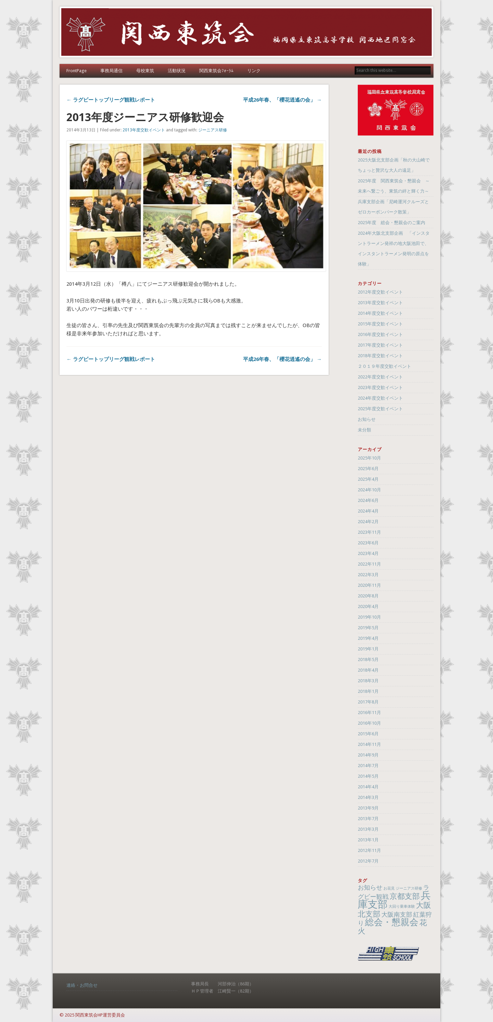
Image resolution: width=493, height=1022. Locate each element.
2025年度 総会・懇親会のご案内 (391, 222)
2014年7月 (368, 765)
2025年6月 (368, 468)
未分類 (364, 429)
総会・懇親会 (391, 922)
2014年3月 (368, 797)
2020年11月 (369, 585)
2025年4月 (368, 479)
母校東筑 (145, 70)
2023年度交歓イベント (380, 387)
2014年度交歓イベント (380, 313)
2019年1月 (368, 648)
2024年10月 (369, 489)
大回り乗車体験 (402, 906)
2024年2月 (368, 521)
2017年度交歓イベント (380, 345)
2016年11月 (369, 712)
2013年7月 (368, 818)
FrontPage (76, 70)
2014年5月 (368, 776)
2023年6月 (368, 542)
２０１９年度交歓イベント (384, 366)
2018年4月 (368, 670)
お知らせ (367, 419)
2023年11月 (369, 532)
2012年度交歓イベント (380, 292)
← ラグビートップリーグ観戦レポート (110, 100)
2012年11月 (369, 850)
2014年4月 (368, 786)
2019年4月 (368, 638)
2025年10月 (369, 458)
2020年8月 (368, 595)
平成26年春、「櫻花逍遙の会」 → (282, 100)
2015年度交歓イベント (380, 323)
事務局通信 (111, 70)
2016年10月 (369, 723)
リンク (254, 70)
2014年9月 (368, 755)
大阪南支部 (396, 914)
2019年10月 (369, 617)
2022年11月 (369, 564)
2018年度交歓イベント (380, 355)
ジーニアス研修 (212, 130)
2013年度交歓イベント (144, 130)
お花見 (389, 888)
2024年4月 (368, 511)
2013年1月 (368, 839)
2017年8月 (368, 701)
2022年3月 (368, 574)
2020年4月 (368, 606)
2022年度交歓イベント (380, 376)
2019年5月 (368, 627)
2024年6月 (368, 500)
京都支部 (405, 896)
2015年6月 (368, 733)
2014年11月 (369, 744)
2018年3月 (368, 680)
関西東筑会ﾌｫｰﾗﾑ (216, 70)
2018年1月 (368, 691)
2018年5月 (368, 659)
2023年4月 (368, 553)
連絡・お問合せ (82, 985)
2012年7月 (368, 861)
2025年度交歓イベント (380, 408)
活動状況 (177, 70)
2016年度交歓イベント (380, 334)
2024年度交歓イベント (380, 398)
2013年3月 (368, 829)
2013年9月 (368, 808)
